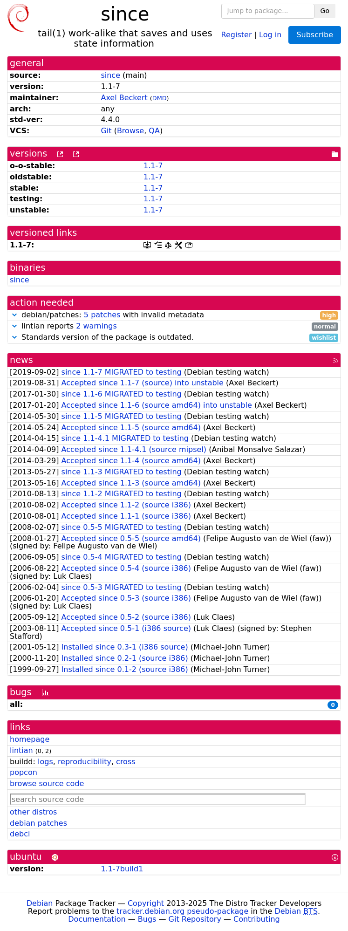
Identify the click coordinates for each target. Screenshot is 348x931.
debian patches (38, 823)
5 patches (102, 314)
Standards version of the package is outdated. (174, 338)
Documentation (96, 919)
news (21, 360)
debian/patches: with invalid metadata (174, 315)
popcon (23, 772)
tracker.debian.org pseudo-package (182, 911)
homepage (29, 739)
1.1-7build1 (122, 868)
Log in (270, 34)
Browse (130, 130)
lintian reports (174, 326)
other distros (33, 812)
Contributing (256, 919)
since (110, 75)
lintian (21, 750)
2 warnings (96, 326)
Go (325, 10)
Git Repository (195, 919)
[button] (14, 314)
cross (125, 761)
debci (20, 833)
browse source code (47, 783)
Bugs (147, 919)
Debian (40, 903)
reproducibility (84, 761)
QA (154, 130)
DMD (159, 98)
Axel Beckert (124, 97)
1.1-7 (153, 165)
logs (45, 761)
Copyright (146, 903)
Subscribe (314, 34)
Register (236, 34)
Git (106, 130)
